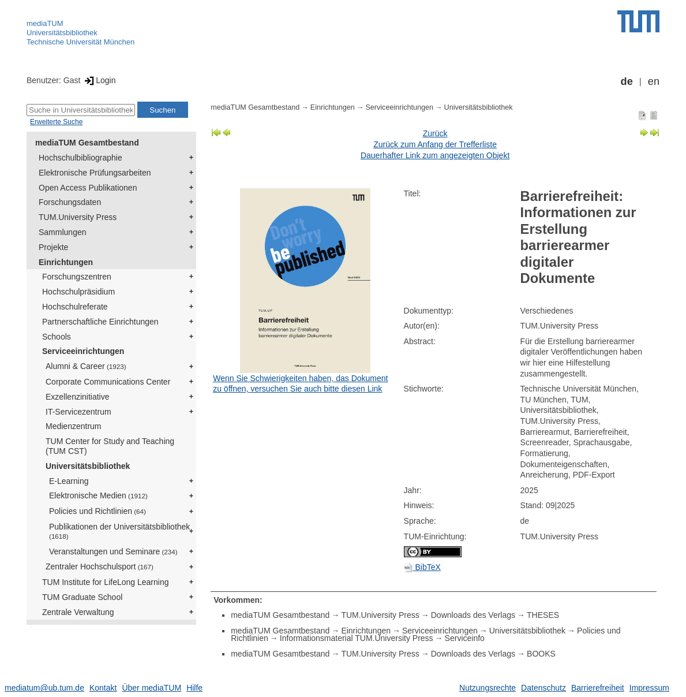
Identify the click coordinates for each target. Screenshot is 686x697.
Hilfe (194, 687)
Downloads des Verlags (473, 615)
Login (99, 80)
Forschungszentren (76, 276)
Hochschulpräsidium (78, 291)
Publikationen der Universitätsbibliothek (119, 531)
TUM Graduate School (82, 597)
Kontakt (103, 687)
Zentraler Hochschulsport (99, 566)
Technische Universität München (80, 42)
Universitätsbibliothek (62, 32)
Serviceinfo (465, 638)
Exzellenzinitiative (78, 396)
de (627, 81)
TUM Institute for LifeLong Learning (105, 582)
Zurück (435, 133)
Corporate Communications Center (108, 381)
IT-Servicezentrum (78, 411)
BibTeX (422, 567)
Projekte (53, 247)
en (653, 81)
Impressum (649, 687)
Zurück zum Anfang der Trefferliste (435, 144)
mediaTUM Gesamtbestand (87, 142)
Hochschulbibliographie (80, 157)
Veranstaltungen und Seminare (113, 551)
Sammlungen (63, 232)
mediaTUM (45, 23)
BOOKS (541, 653)
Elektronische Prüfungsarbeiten (95, 172)
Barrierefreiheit (597, 687)
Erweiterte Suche (56, 122)
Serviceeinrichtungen (83, 351)
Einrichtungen (66, 262)
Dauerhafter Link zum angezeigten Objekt (435, 155)
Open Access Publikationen (88, 187)
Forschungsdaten (70, 202)
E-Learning (69, 481)
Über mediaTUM (151, 687)
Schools (56, 336)
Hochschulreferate (75, 306)
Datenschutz (543, 687)
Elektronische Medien (98, 495)
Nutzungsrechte (487, 687)
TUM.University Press (78, 217)
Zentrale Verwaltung (78, 612)
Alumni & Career (86, 366)
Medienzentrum (74, 426)
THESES (543, 615)
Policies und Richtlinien (97, 511)
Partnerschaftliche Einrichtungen (100, 321)
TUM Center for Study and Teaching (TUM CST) (110, 446)
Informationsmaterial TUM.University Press (356, 638)
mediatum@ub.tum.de (44, 687)
